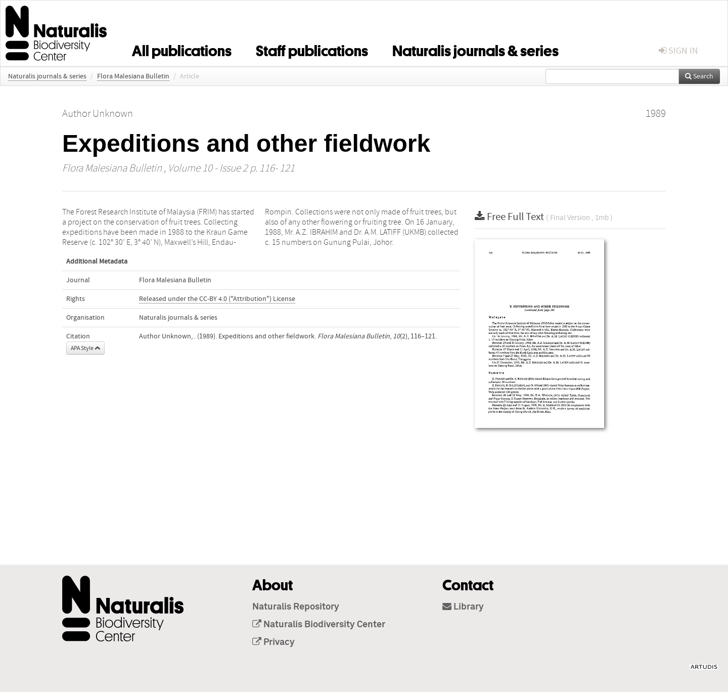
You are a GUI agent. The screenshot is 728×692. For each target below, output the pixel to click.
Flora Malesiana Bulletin (133, 76)
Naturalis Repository (295, 607)
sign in (678, 51)
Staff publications (312, 49)
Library (463, 607)
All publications (182, 49)
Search (699, 76)
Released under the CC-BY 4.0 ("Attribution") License (217, 299)
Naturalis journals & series (475, 49)
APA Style (85, 348)
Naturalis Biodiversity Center (318, 624)
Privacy (273, 642)
